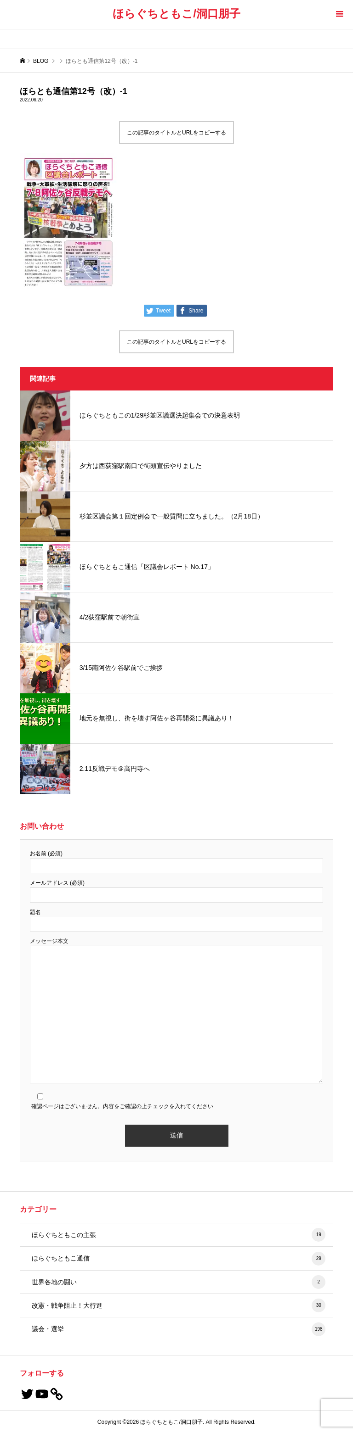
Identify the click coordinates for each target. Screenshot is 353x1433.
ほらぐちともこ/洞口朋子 (176, 13)
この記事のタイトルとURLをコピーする (176, 132)
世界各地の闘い (179, 1282)
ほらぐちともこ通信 (179, 1259)
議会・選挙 (179, 1329)
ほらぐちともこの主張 (179, 1235)
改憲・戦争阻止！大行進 (179, 1305)
